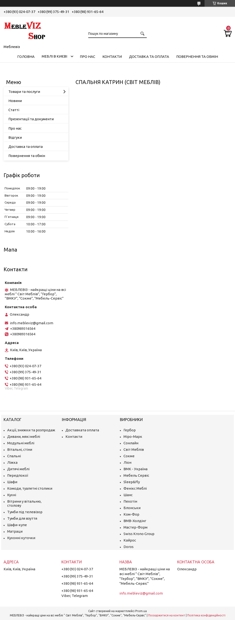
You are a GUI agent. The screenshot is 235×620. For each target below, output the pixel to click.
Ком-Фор (131, 514)
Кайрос (129, 540)
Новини (15, 101)
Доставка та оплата (149, 56)
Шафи (12, 482)
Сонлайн (130, 443)
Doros (128, 547)
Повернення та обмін (197, 56)
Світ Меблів (133, 449)
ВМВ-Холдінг (134, 521)
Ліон (127, 462)
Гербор (129, 430)
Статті (13, 110)
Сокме (129, 456)
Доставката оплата (82, 430)
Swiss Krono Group (138, 534)
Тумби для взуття (22, 518)
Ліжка (12, 462)
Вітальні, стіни (19, 449)
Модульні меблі (20, 443)
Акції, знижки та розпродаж (31, 430)
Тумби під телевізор (24, 512)
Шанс (128, 495)
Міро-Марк (132, 436)
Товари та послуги (24, 92)
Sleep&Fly (131, 482)
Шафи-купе (17, 525)
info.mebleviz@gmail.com (31, 323)
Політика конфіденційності (206, 615)
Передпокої (17, 475)
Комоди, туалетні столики (29, 488)
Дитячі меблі (18, 469)
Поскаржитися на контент (166, 615)
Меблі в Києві (54, 56)
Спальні (14, 456)
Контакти (112, 56)
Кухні (11, 495)
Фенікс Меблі (135, 488)
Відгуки (15, 137)
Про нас (87, 56)
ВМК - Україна (135, 469)
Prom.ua (141, 611)
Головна (26, 56)
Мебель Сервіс (136, 475)
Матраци (15, 531)
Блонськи (132, 508)
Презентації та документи (31, 119)
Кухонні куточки (21, 538)
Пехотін (130, 501)
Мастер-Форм (135, 527)
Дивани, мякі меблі (23, 436)
